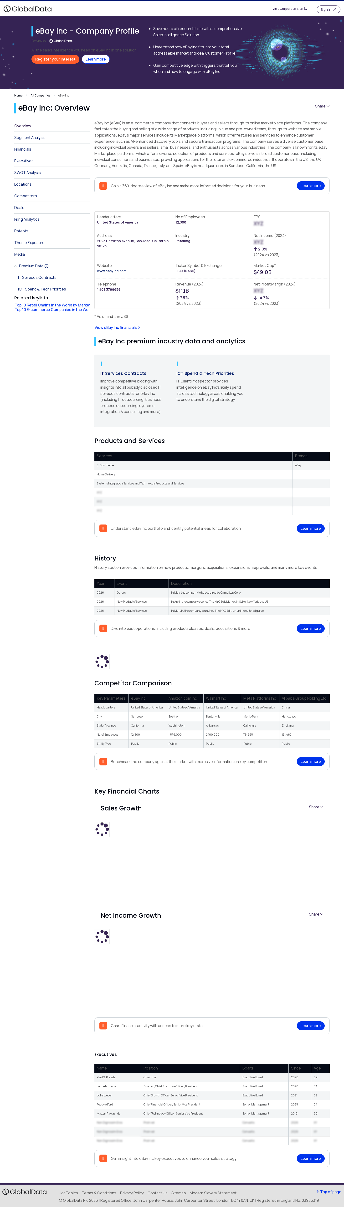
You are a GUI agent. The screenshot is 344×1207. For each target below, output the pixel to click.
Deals (19, 207)
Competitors (25, 196)
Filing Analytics (27, 219)
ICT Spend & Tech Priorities (205, 373)
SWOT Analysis (27, 172)
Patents (21, 231)
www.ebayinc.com (111, 271)
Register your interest (55, 59)
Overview (22, 125)
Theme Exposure (29, 242)
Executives (24, 160)
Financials (22, 149)
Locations (23, 184)
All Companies (40, 95)
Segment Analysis (30, 137)
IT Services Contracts (123, 373)
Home (18, 95)
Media (19, 254)
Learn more (96, 59)
